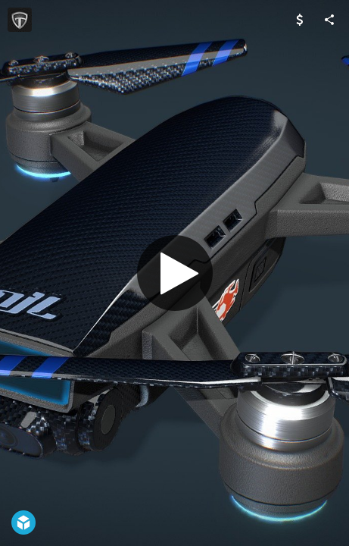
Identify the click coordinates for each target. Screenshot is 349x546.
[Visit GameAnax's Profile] (20, 20)
